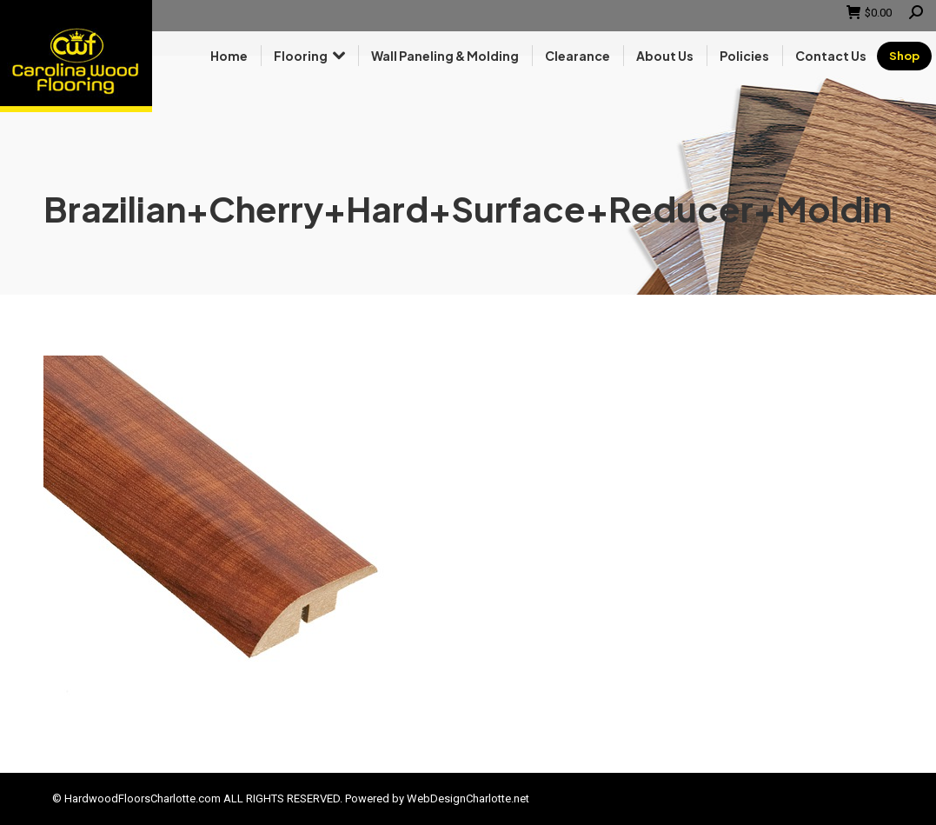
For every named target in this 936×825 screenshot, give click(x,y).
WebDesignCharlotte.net (468, 798)
